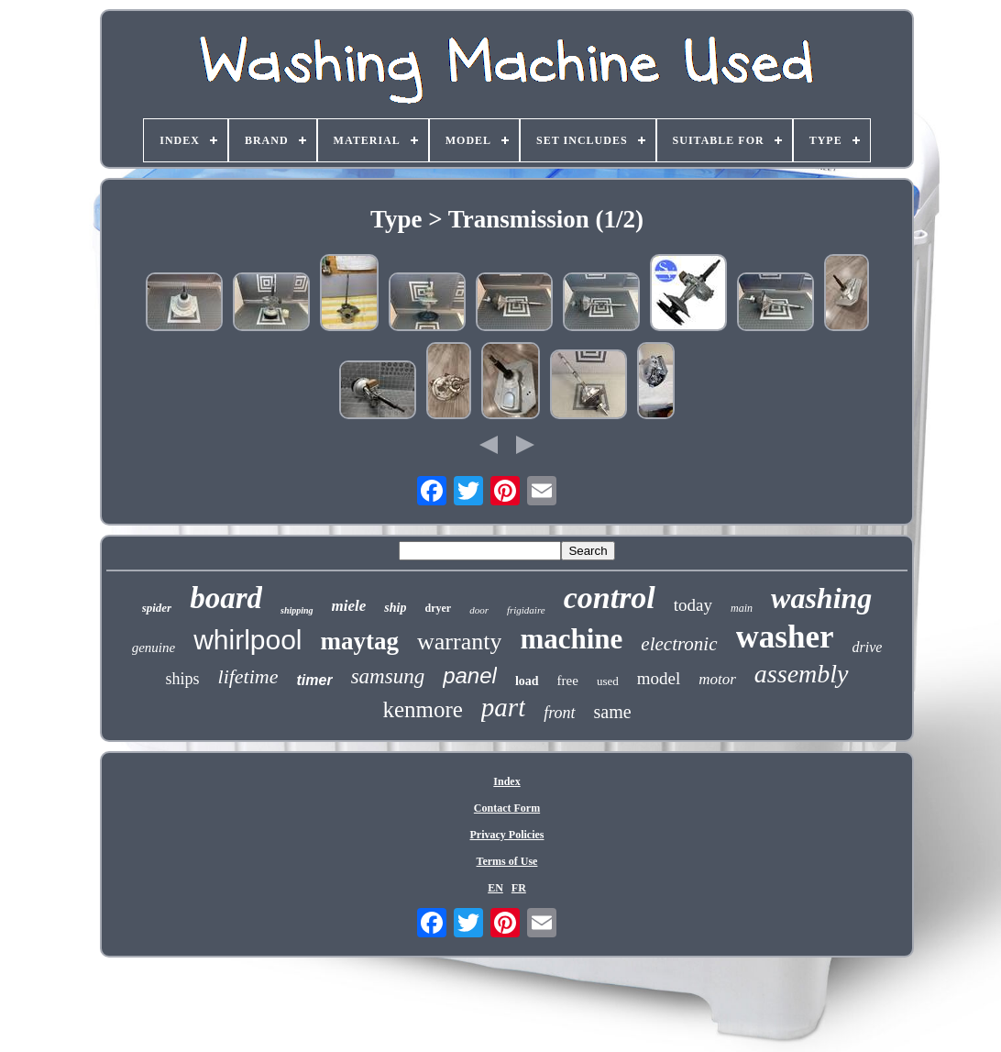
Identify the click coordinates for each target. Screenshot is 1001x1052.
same (613, 712)
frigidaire (526, 609)
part (503, 707)
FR (519, 887)
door (479, 609)
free (567, 680)
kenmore (422, 709)
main (742, 608)
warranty (459, 641)
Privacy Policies (507, 834)
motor (717, 679)
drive (867, 647)
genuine (153, 647)
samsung (388, 676)
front (559, 712)
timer (315, 680)
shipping (297, 610)
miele (349, 606)
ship (395, 608)
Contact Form (507, 808)
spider (157, 608)
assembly (801, 673)
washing (821, 598)
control (609, 598)
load (527, 681)
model (659, 678)
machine (571, 639)
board (226, 598)
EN (495, 887)
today (693, 605)
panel (470, 675)
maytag (360, 641)
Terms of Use (507, 861)
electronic (679, 644)
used (608, 681)
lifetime (248, 676)
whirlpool (247, 640)
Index (506, 781)
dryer (437, 608)
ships (183, 679)
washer (785, 637)
